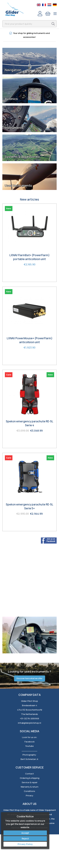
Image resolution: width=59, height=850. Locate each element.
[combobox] (29, 23)
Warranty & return (29, 786)
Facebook (30, 741)
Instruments (14, 127)
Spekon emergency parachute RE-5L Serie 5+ (29, 506)
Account (40, 13)
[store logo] (14, 9)
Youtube (29, 746)
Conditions (29, 791)
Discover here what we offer (29, 678)
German (55, 5)
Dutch (49, 5)
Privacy (29, 795)
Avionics (11, 98)
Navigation (13, 70)
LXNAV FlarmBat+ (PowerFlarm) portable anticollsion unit (29, 257)
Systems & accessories (22, 156)
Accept (25, 832)
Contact (29, 773)
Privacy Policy (25, 844)
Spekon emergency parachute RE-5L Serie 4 (29, 423)
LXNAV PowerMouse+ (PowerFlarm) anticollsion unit (29, 340)
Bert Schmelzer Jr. (30, 759)
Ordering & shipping (29, 778)
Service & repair (29, 782)
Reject (25, 838)
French (44, 5)
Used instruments (18, 185)
